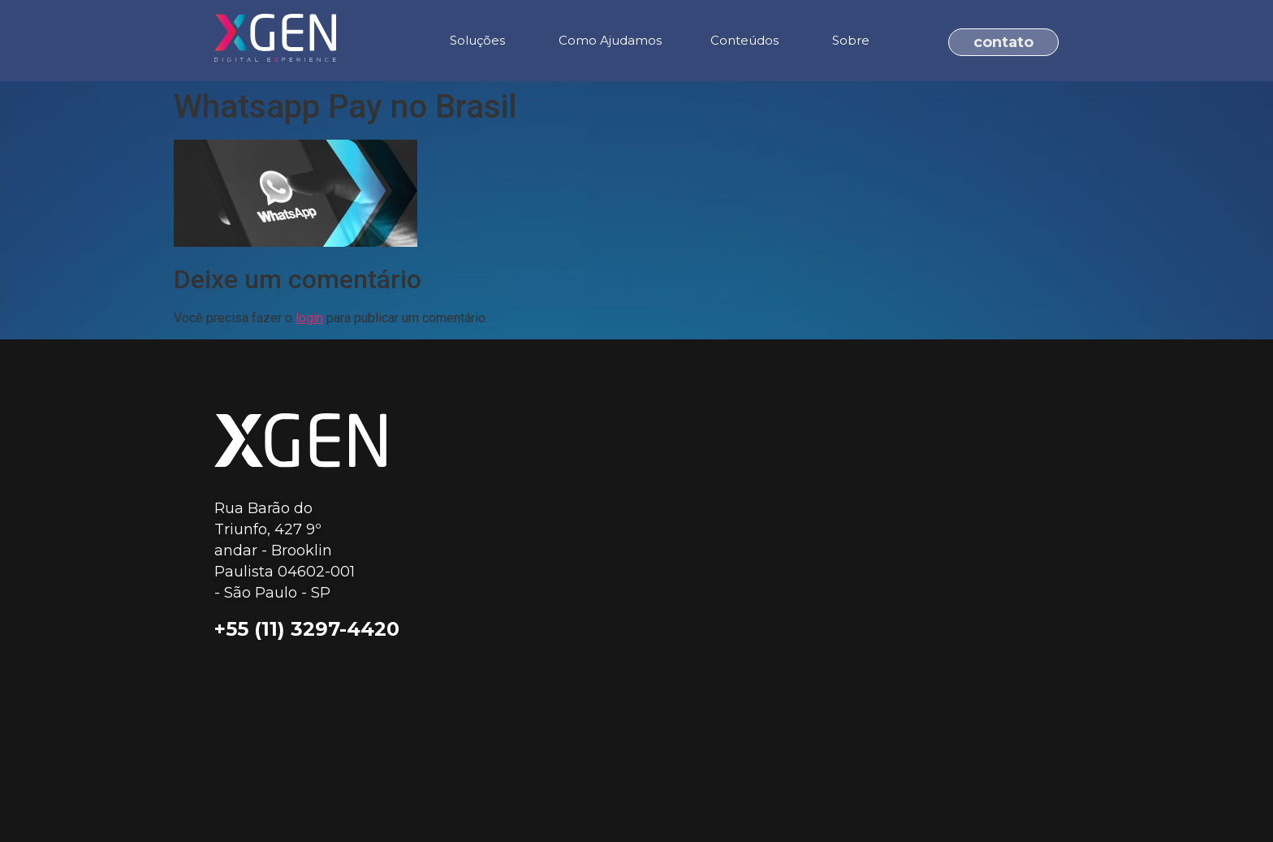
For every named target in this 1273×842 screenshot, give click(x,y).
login (309, 318)
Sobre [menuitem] (851, 40)
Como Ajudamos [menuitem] (610, 40)
